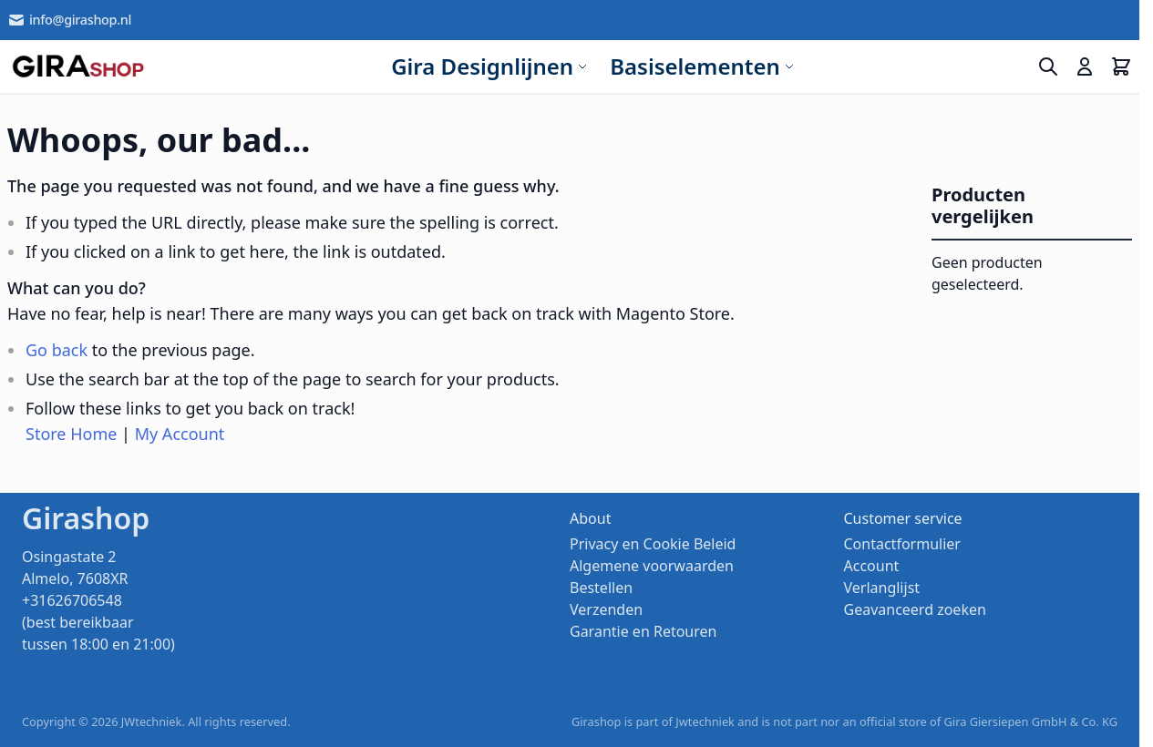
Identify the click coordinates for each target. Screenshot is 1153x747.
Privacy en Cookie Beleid (653, 544)
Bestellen (601, 588)
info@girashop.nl (69, 20)
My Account (180, 434)
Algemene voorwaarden (652, 566)
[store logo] (78, 66)
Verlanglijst (882, 588)
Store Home (71, 434)
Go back (57, 350)
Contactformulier (902, 544)
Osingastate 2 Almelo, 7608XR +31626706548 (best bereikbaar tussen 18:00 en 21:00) (98, 600)
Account (872, 566)
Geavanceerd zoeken (915, 609)
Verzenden (606, 609)
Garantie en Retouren (643, 631)
